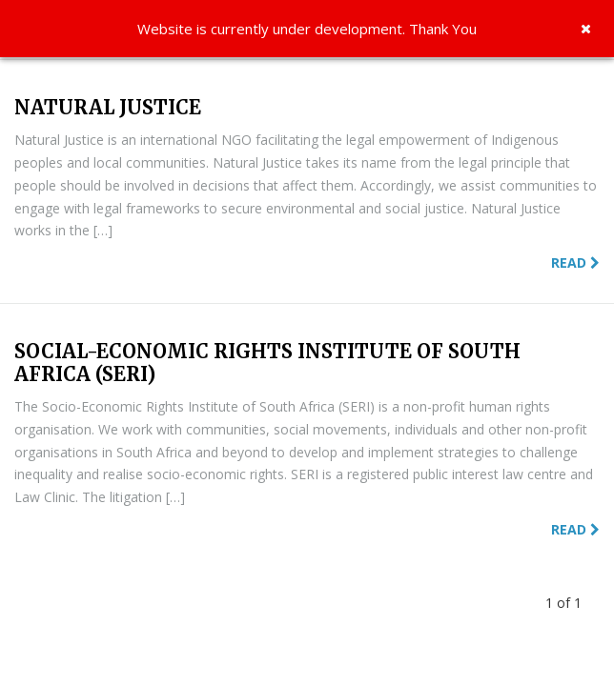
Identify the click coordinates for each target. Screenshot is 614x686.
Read (575, 262)
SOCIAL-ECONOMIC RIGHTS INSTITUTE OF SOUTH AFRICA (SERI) (267, 362)
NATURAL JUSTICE (107, 107)
